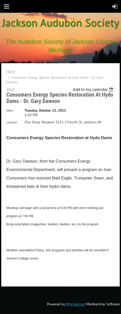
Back (10, 88)
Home (10, 71)
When (9, 110)
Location (11, 122)
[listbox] (94, 89)
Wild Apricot (75, 304)
